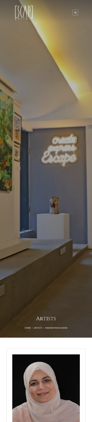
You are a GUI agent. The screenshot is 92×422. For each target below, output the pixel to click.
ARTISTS (38, 328)
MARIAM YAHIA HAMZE (56, 328)
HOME (28, 328)
